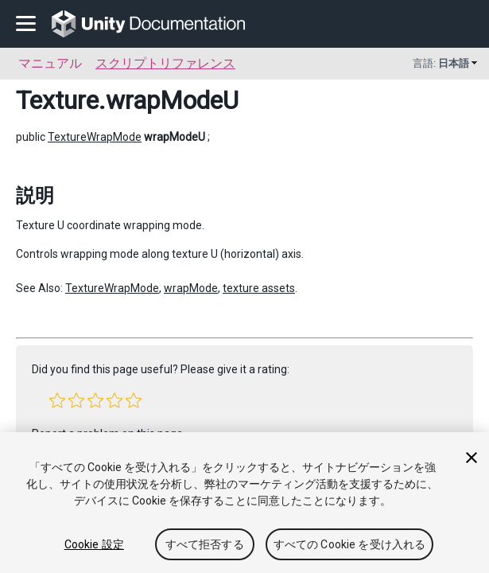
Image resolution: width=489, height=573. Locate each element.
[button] (57, 400)
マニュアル (50, 63)
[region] (244, 502)
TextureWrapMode (95, 137)
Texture (57, 100)
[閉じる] (471, 457)
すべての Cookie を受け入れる (350, 544)
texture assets (259, 288)
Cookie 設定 (94, 544)
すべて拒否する (204, 544)
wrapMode (191, 288)
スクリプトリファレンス (165, 63)
